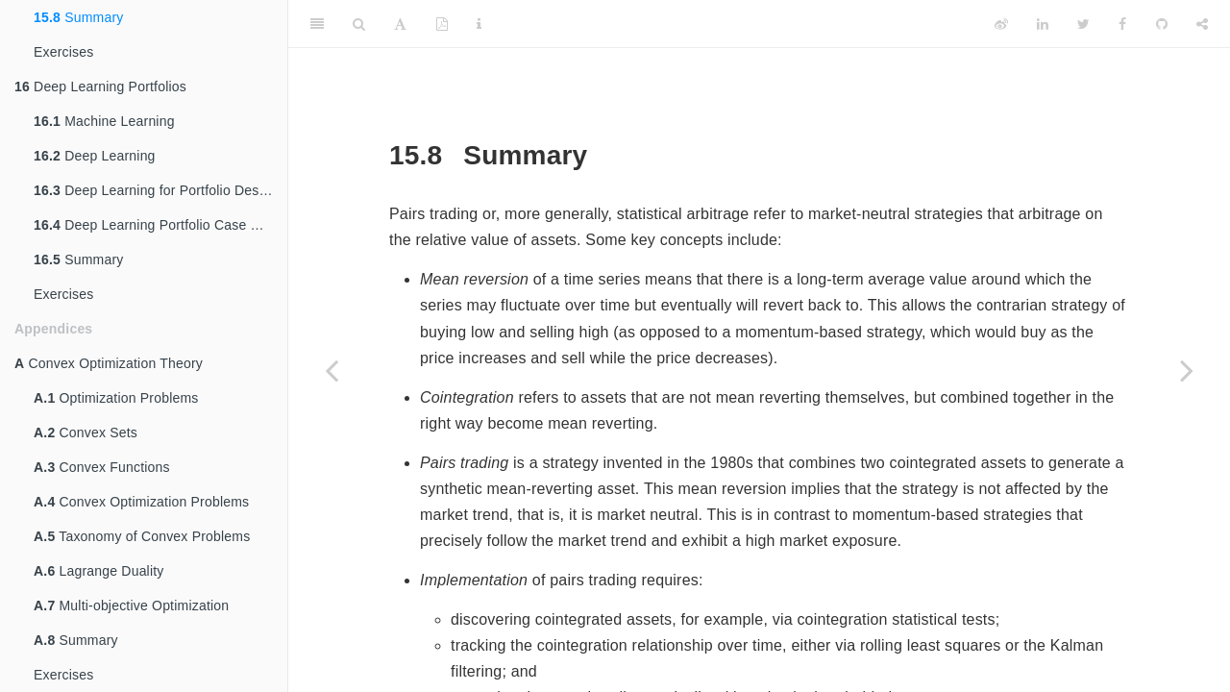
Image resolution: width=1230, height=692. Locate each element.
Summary (78, 17)
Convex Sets (85, 432)
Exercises (63, 52)
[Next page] (1187, 370)
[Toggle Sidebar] (317, 24)
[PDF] (442, 24)
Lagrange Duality (99, 571)
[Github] (1162, 24)
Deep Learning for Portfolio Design (156, 190)
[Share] (1202, 24)
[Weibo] (1001, 24)
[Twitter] (1083, 24)
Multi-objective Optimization (131, 605)
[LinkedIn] (1042, 24)
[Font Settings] (400, 24)
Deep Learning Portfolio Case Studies (160, 225)
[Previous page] (331, 370)
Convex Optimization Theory (108, 363)
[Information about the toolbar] (479, 24)
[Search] (359, 24)
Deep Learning (95, 155)
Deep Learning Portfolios (100, 86)
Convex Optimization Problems (141, 501)
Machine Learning (104, 121)
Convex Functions (102, 467)
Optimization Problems (116, 398)
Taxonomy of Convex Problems (142, 536)
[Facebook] (1122, 24)
